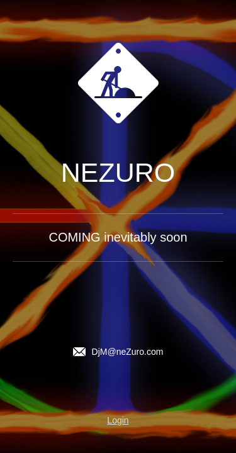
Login (117, 420)
